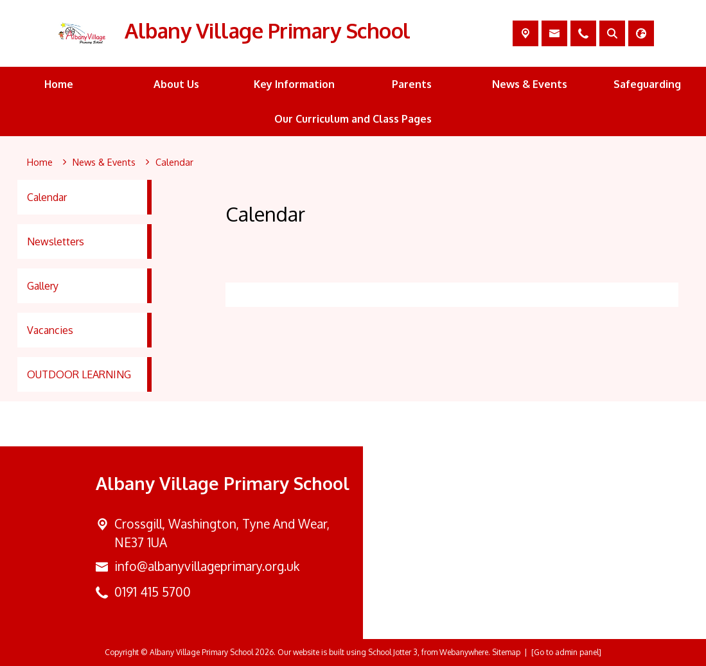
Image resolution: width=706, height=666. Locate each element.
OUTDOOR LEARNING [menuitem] (79, 374)
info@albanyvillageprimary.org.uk (206, 566)
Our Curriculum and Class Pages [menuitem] (353, 118)
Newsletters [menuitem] (55, 241)
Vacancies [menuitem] (50, 330)
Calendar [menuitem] (47, 197)
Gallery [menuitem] (42, 285)
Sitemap (506, 652)
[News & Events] (104, 162)
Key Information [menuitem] (294, 84)
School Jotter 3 (393, 652)
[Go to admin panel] (566, 652)
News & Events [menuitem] (529, 84)
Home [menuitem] (58, 84)
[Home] (40, 162)
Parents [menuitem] (412, 84)
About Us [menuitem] (176, 84)
